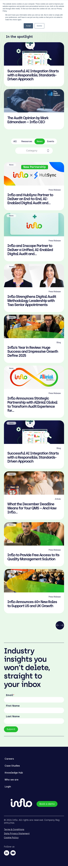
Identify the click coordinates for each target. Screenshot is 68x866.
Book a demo (47, 803)
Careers (9, 758)
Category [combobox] (31, 150)
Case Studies (12, 765)
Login (8, 786)
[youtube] (13, 853)
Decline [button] (39, 26)
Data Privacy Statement (17, 833)
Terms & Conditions (14, 829)
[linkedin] (6, 853)
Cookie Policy (11, 837)
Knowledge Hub (14, 772)
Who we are (11, 779)
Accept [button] (28, 26)
